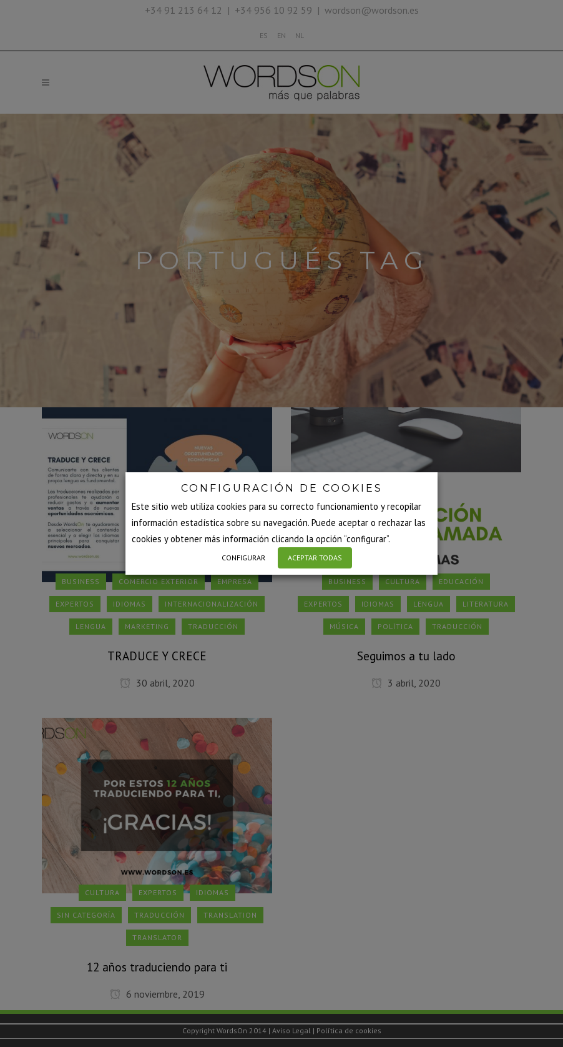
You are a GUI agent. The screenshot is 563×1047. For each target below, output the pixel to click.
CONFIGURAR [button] (243, 557)
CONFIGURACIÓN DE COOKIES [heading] (282, 488)
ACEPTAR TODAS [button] (315, 557)
